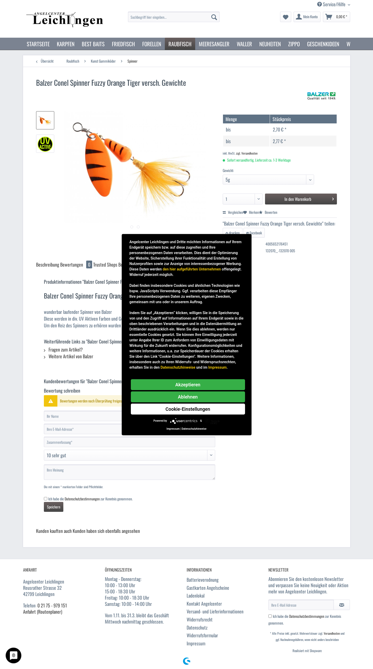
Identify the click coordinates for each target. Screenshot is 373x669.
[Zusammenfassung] (129, 442)
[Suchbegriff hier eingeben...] (174, 17)
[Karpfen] (65, 44)
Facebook (254, 232)
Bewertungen (76, 264)
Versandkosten (332, 633)
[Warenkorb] (336, 17)
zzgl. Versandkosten (246, 153)
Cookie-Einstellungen (188, 409)
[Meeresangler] (214, 44)
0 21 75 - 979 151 (52, 605)
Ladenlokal (196, 595)
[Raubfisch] (180, 44)
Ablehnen (188, 396)
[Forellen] (152, 44)
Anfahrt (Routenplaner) (42, 611)
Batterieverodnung (203, 579)
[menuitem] (174, 20)
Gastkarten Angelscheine (208, 587)
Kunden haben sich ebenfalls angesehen (106, 530)
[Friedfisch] (123, 44)
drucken (233, 232)
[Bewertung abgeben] (129, 455)
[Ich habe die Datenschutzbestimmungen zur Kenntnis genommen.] (45, 498)
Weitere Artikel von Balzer (68, 356)
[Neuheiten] (270, 44)
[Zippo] (293, 44)
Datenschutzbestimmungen (82, 498)
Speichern (53, 506)
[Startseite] (38, 44)
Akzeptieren (187, 384)
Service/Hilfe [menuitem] (332, 4)
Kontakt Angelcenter (204, 603)
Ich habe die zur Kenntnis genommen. (90, 498)
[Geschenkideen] (323, 44)
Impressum (196, 643)
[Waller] (244, 44)
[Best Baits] (93, 44)
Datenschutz (197, 627)
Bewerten (268, 212)
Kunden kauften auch (54, 530)
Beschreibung (47, 264)
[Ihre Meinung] (129, 472)
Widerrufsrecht (200, 619)
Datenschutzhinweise (177, 367)
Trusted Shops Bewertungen (117, 264)
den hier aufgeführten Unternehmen (192, 269)
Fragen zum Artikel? (63, 349)
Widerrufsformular (202, 635)
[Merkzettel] (285, 17)
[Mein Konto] (307, 17)
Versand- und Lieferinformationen (215, 611)
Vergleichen (233, 212)
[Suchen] (214, 17)
